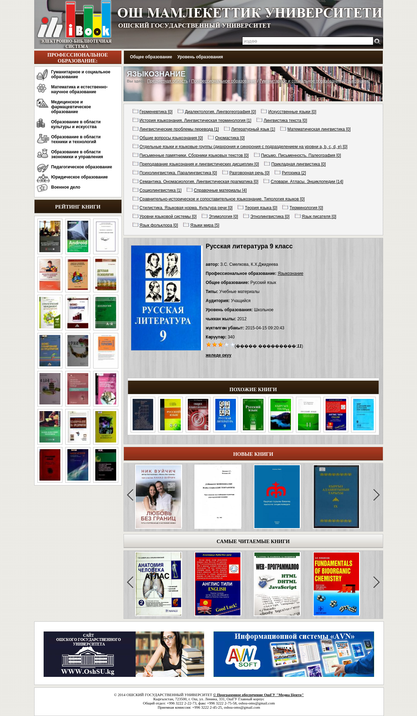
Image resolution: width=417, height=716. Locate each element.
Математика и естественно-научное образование (79, 89)
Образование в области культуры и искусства (76, 124)
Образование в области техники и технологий (76, 139)
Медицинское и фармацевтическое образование (71, 107)
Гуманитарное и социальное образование (81, 74)
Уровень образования (200, 56)
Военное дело (66, 187)
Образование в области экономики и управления (77, 154)
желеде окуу (218, 355)
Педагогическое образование (81, 167)
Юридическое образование (79, 177)
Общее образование (151, 56)
